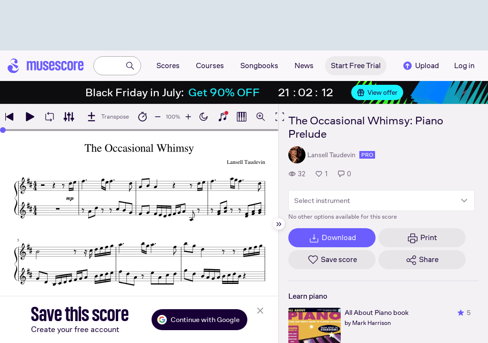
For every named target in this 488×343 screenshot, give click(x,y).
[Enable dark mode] (203, 116)
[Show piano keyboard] (222, 116)
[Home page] (46, 65)
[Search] (130, 66)
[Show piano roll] (241, 116)
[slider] (3, 130)
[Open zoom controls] (260, 116)
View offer (377, 92)
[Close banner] (464, 92)
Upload (420, 65)
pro (367, 154)
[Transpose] (107, 116)
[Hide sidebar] (279, 224)
